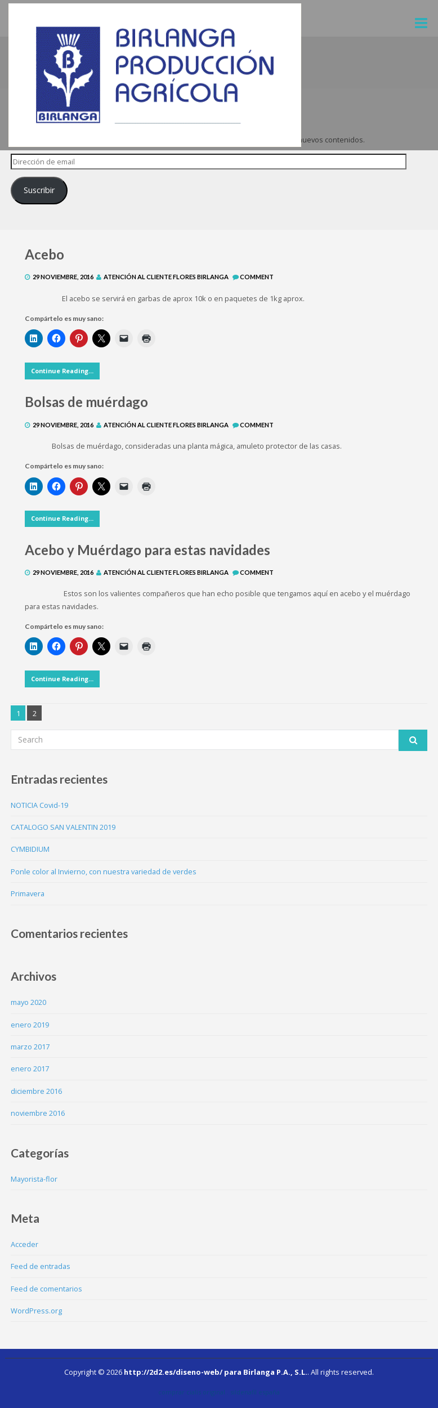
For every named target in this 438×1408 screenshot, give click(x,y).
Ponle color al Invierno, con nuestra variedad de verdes (103, 871)
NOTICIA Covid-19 (39, 805)
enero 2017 (30, 1068)
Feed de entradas (40, 1266)
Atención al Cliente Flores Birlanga (166, 276)
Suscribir (39, 190)
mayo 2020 (28, 1002)
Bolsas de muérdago (86, 402)
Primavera (27, 893)
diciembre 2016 (36, 1091)
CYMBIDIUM (30, 849)
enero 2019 (30, 1025)
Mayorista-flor (34, 1179)
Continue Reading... (62, 370)
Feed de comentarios (46, 1289)
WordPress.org (36, 1311)
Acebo (44, 254)
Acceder (24, 1244)
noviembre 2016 (38, 1113)
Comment (257, 276)
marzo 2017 (30, 1047)
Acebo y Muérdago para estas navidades (147, 550)
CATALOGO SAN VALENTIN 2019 (63, 827)
